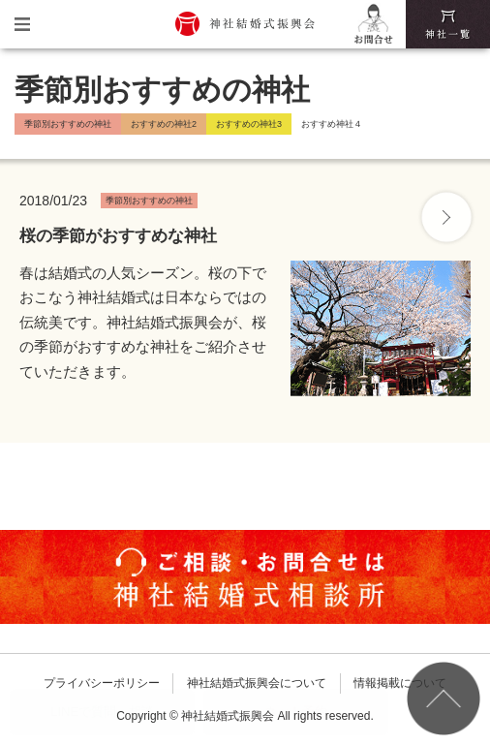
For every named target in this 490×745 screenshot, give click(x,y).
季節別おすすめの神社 (67, 124)
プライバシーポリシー (102, 683)
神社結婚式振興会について (256, 683)
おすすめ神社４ (331, 124)
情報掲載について (399, 683)
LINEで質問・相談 (102, 711)
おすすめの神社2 (164, 124)
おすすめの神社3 (249, 124)
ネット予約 (295, 711)
